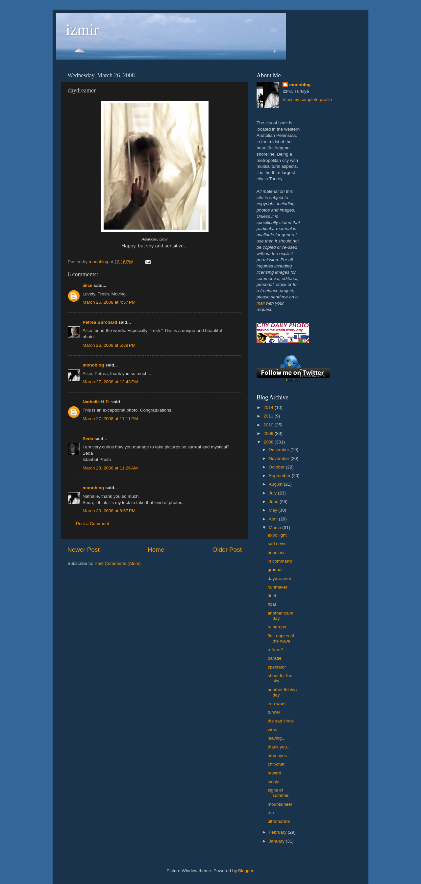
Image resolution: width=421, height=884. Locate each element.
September (280, 475)
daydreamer (279, 578)
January (277, 841)
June (274, 501)
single (273, 781)
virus (272, 729)
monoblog (93, 365)
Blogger (245, 870)
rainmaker (277, 587)
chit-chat (276, 764)
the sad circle (281, 721)
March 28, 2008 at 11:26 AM (110, 468)
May (273, 510)
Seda (88, 438)
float (272, 604)
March (275, 527)
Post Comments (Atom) (118, 563)
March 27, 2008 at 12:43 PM (110, 381)
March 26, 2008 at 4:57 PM (109, 302)
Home (156, 549)
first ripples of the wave (281, 638)
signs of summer (278, 793)
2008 (269, 442)
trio (271, 812)
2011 (269, 416)
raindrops (277, 626)
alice (87, 285)
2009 (269, 433)
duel (272, 595)
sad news (277, 543)
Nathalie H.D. (96, 401)
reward (274, 772)
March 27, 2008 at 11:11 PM (110, 418)
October (277, 467)
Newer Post (83, 549)
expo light (277, 535)
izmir (82, 29)
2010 (269, 424)
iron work (277, 703)
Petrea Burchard (100, 322)
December (279, 449)
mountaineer (280, 804)
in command (280, 561)
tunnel (274, 712)
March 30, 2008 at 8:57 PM (109, 510)
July (273, 493)
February (278, 832)
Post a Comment (92, 523)
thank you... (279, 747)
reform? (275, 649)
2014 (269, 407)
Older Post (227, 549)
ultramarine (279, 821)
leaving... (276, 738)
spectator (277, 667)
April (274, 519)
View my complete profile (307, 99)
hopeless (276, 552)
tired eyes (277, 755)
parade (275, 658)
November (279, 458)
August (276, 484)
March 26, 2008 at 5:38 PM (109, 345)
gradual (275, 569)
